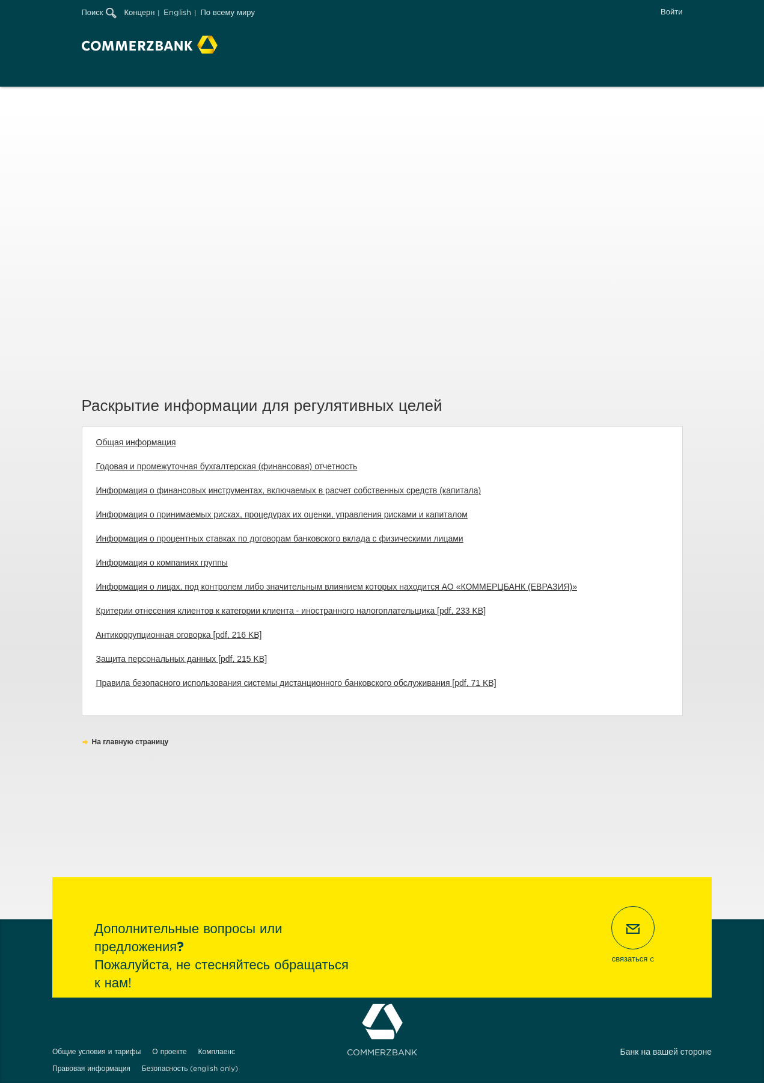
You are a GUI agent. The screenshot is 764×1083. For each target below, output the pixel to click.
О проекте (169, 1051)
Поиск (99, 12)
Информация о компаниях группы (162, 562)
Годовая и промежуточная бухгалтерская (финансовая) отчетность (227, 466)
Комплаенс (216, 1051)
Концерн (139, 12)
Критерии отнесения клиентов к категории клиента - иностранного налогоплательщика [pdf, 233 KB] (291, 611)
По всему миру (227, 12)
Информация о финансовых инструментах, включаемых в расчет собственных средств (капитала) (288, 490)
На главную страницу (130, 742)
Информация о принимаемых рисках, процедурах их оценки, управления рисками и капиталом (282, 514)
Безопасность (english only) (190, 1068)
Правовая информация (91, 1068)
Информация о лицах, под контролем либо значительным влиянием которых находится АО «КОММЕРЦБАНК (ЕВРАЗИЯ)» (337, 586)
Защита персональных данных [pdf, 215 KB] (181, 659)
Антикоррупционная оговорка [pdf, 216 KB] (179, 635)
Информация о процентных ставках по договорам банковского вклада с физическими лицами (279, 538)
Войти (671, 11)
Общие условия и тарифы (96, 1051)
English (177, 12)
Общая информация (136, 442)
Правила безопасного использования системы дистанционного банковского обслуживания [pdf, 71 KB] (296, 683)
